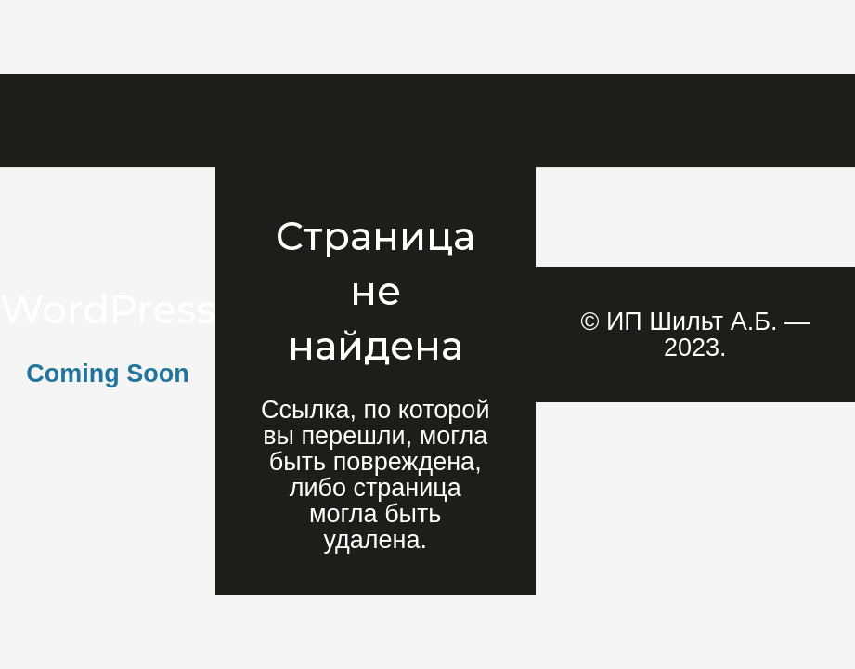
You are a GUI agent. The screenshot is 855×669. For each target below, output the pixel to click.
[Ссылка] (427, 121)
